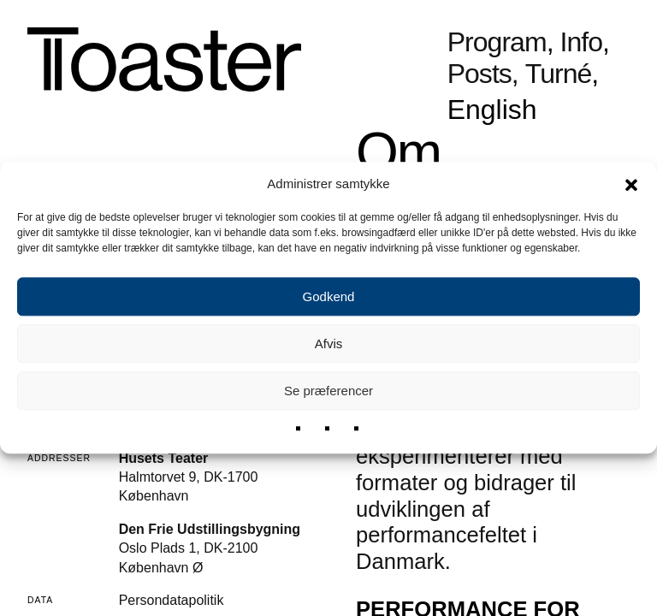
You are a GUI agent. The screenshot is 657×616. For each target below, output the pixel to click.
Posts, (482, 74)
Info (581, 42)
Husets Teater (164, 458)
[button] (631, 183)
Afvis (329, 343)
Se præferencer (328, 390)
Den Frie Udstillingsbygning (209, 529)
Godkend (329, 296)
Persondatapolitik (171, 600)
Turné (558, 74)
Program (497, 42)
